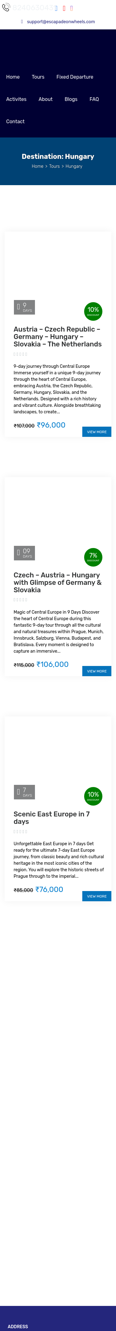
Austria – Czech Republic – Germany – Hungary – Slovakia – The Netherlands (58, 336)
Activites (16, 99)
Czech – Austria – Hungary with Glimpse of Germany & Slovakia (57, 582)
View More (97, 432)
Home (13, 77)
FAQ (94, 99)
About (46, 99)
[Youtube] (64, 9)
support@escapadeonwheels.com (58, 21)
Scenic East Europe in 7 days (52, 818)
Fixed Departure (75, 77)
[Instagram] (69, 9)
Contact (15, 121)
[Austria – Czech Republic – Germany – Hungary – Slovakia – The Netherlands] (58, 273)
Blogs (71, 99)
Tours (38, 77)
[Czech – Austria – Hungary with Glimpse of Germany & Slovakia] (58, 518)
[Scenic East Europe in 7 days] (58, 757)
